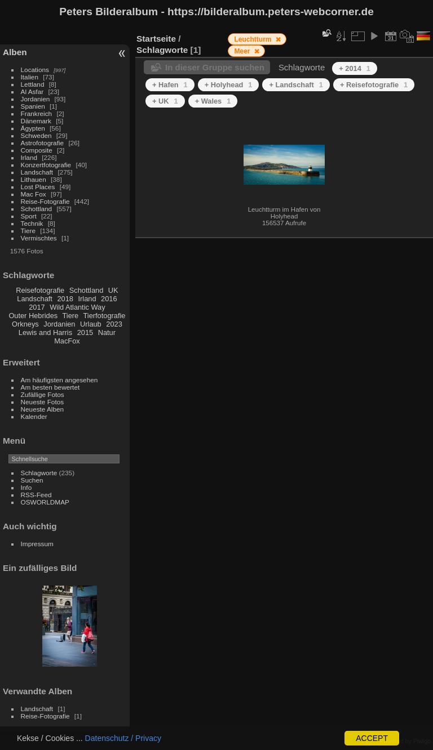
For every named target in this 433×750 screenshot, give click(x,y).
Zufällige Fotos (42, 394)
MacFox (67, 341)
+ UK (165, 101)
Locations (35, 69)
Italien (29, 77)
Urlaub (90, 324)
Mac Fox (33, 194)
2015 (85, 332)
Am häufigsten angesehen (59, 379)
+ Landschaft (295, 85)
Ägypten (33, 128)
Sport (29, 216)
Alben (15, 52)
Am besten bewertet (50, 387)
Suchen (32, 480)
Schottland (36, 208)
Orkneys (25, 324)
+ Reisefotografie (374, 85)
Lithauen (33, 179)
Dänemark (36, 120)
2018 (65, 298)
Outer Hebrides (33, 315)
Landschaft (37, 172)
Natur (107, 332)
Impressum (37, 543)
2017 (37, 307)
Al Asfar (32, 91)
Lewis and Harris (45, 332)
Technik (32, 223)
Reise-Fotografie (45, 201)
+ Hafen (170, 85)
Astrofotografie (42, 142)
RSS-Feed (36, 494)
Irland (29, 157)
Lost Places (38, 186)
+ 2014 (354, 68)
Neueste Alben (42, 409)
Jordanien (35, 98)
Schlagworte (39, 472)
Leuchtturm (253, 39)
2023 (114, 324)
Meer (242, 51)
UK (113, 290)
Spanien (33, 106)
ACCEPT (372, 738)
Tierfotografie (104, 315)
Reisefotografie (40, 290)
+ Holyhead (229, 85)
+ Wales (213, 101)
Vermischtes (39, 238)
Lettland (33, 84)
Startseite (156, 38)
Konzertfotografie (46, 164)
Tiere (28, 230)
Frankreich (36, 113)
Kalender (34, 416)
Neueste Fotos (42, 401)
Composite (36, 150)
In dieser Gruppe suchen (214, 67)
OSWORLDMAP (45, 502)
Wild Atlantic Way (77, 307)
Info (26, 487)
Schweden (36, 135)
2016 (109, 298)
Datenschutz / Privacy (123, 738)
